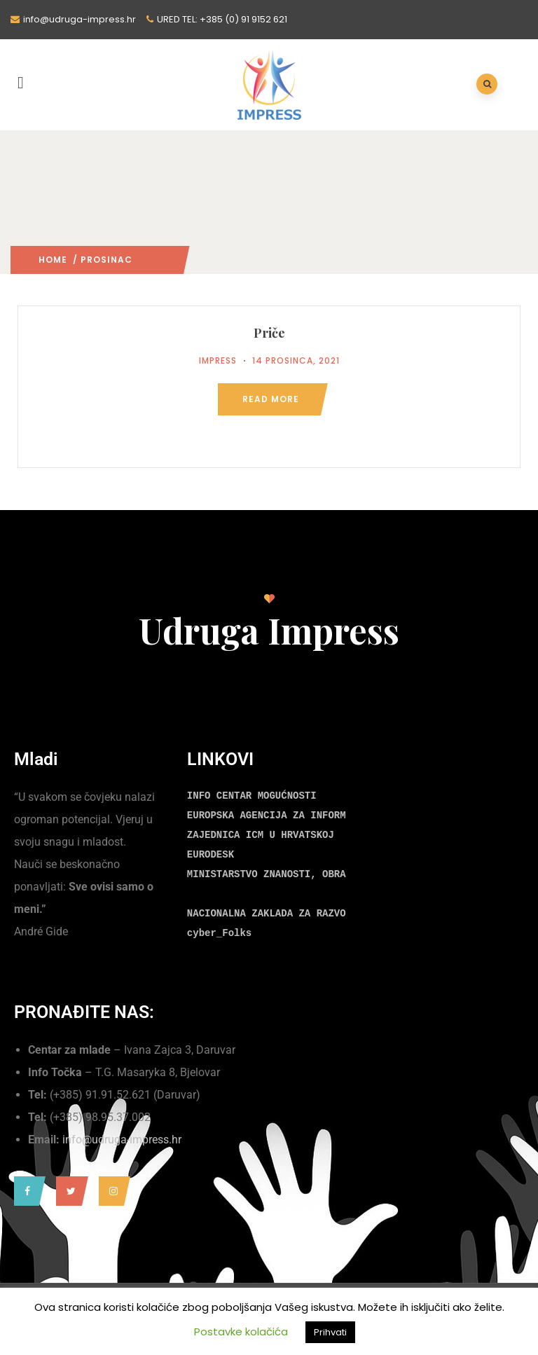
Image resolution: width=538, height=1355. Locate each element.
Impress (218, 360)
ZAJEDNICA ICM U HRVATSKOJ (260, 835)
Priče (269, 332)
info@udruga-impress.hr (121, 1139)
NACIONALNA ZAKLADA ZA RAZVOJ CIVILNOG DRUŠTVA (319, 913)
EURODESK (210, 854)
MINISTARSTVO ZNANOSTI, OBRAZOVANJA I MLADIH (313, 874)
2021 (143, 260)
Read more (270, 399)
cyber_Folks (219, 933)
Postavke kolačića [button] (241, 1331)
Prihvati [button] (330, 1332)
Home (53, 260)
